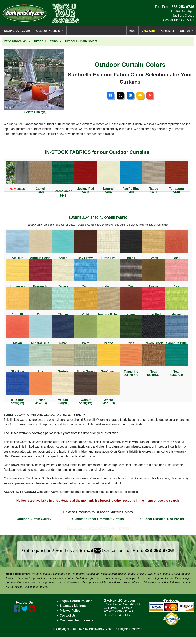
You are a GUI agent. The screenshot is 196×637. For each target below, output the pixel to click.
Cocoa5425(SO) (153, 275)
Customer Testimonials (76, 620)
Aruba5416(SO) (63, 246)
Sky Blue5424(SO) (17, 360)
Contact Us (68, 615)
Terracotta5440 (176, 177)
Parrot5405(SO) (108, 331)
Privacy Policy (70, 610)
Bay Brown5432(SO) (85, 246)
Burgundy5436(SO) (40, 275)
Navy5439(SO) (63, 331)
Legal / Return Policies (76, 601)
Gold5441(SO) (85, 303)
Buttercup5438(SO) (17, 275)
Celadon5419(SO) (108, 275)
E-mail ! (91, 550)
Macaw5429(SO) (176, 303)
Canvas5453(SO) (63, 275)
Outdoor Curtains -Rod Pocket (162, 518)
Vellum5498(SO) (63, 388)
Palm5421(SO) (85, 331)
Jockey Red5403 (85, 177)
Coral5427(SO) (176, 275)
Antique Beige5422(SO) (40, 246)
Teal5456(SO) (176, 360)
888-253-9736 (183, 7)
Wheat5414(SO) (108, 388)
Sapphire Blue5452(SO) (176, 331)
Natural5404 (108, 177)
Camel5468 (40, 177)
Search (186, 30)
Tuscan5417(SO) (40, 388)
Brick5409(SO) (176, 246)
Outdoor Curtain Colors (80, 41)
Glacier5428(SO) (63, 303)
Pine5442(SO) (131, 331)
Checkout (167, 30)
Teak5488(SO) (153, 360)
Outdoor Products (48, 30)
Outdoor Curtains (45, 41)
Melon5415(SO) (17, 331)
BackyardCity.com (17, 30)
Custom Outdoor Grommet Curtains (98, 518)
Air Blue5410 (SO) (17, 246)
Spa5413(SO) (40, 360)
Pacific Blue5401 (131, 177)
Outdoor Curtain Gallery (34, 518)
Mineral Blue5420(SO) (40, 331)
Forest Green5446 (63, 179)
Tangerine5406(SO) (131, 360)
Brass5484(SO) (153, 246)
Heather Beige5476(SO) (108, 303)
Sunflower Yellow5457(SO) (108, 362)
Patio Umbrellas (15, 41)
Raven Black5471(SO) (153, 331)
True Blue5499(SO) (17, 388)
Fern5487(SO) (40, 303)
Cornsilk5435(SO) (17, 303)
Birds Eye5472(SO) (108, 246)
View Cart (148, 30)
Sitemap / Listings (73, 605)
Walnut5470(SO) (85, 388)
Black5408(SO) (131, 246)
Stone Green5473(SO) (85, 360)
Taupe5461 (153, 177)
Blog (132, 30)
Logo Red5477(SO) (153, 303)
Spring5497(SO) (63, 360)
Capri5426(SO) (85, 275)
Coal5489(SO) (131, 275)
